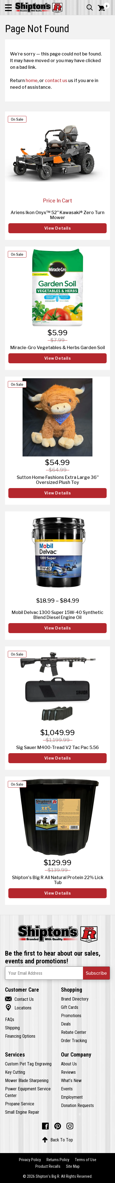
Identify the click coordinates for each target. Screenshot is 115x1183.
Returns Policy (58, 1159)
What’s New (71, 1080)
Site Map (73, 1166)
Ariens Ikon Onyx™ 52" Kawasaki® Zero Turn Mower (57, 215)
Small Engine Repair (22, 1112)
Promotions (71, 1015)
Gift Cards (69, 1007)
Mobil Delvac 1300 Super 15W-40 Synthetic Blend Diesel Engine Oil (57, 615)
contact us (56, 80)
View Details (57, 228)
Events (67, 1088)
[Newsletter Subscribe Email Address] (57, 973)
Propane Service (19, 1103)
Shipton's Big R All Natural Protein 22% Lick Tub (57, 880)
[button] (8, 7)
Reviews (68, 1072)
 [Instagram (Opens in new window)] (70, 1126)
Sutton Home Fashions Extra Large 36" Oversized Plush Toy (58, 480)
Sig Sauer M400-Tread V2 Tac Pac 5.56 (57, 747)
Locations (18, 1008)
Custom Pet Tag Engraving (28, 1064)
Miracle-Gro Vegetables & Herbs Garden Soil (57, 347)
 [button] (90, 7)
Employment (72, 1097)
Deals (66, 1024)
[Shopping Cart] (104, 8)
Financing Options (20, 1036)
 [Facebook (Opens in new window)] (45, 1126)
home (32, 80)
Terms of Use (85, 1159)
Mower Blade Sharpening (26, 1080)
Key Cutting (15, 1072)
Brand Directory (75, 999)
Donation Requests (77, 1105)
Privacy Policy (30, 1159)
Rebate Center (73, 1032)
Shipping (12, 1027)
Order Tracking (74, 1040)
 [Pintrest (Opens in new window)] (57, 1126)
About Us (69, 1064)
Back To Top (57, 1140)
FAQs (9, 1019)
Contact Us (19, 999)
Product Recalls (47, 1166)
